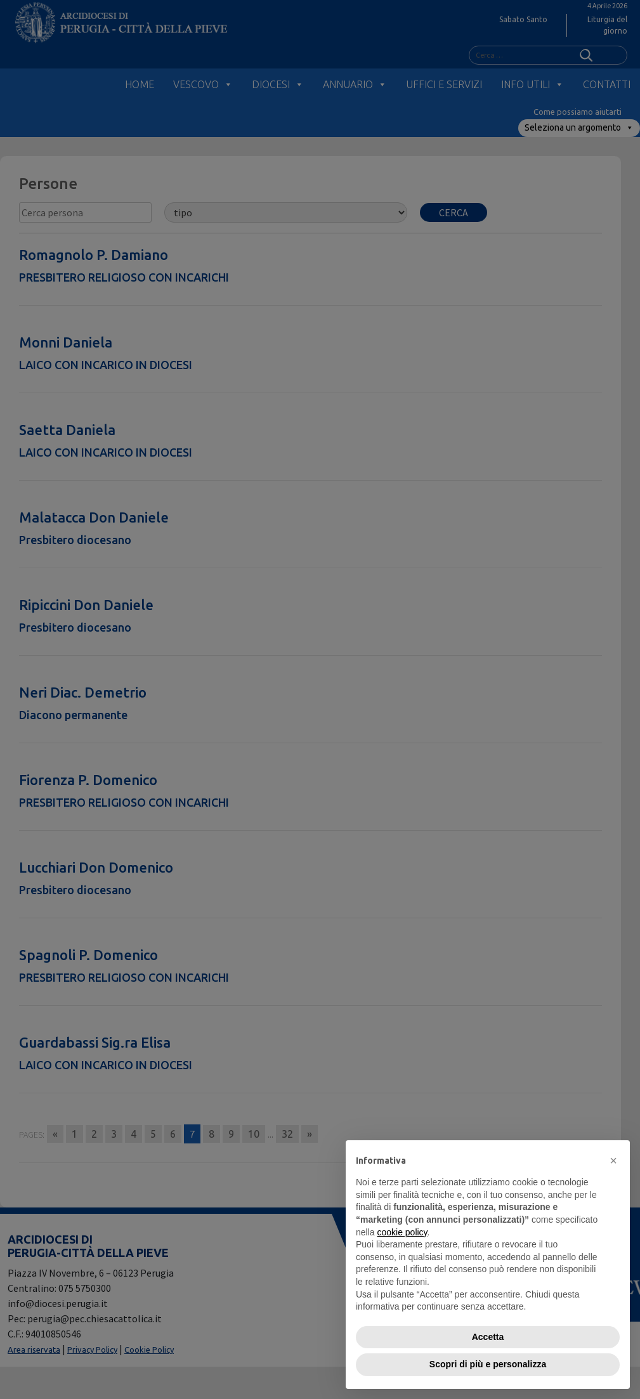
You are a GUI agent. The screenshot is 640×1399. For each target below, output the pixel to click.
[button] (613, 1160)
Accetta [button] (488, 1337)
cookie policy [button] (402, 1232)
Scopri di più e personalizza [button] (487, 1364)
